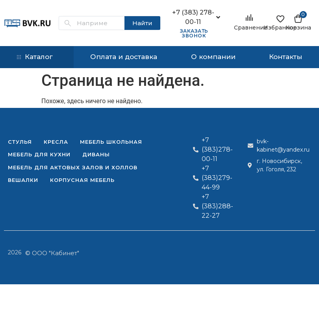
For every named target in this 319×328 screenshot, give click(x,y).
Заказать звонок (194, 33)
